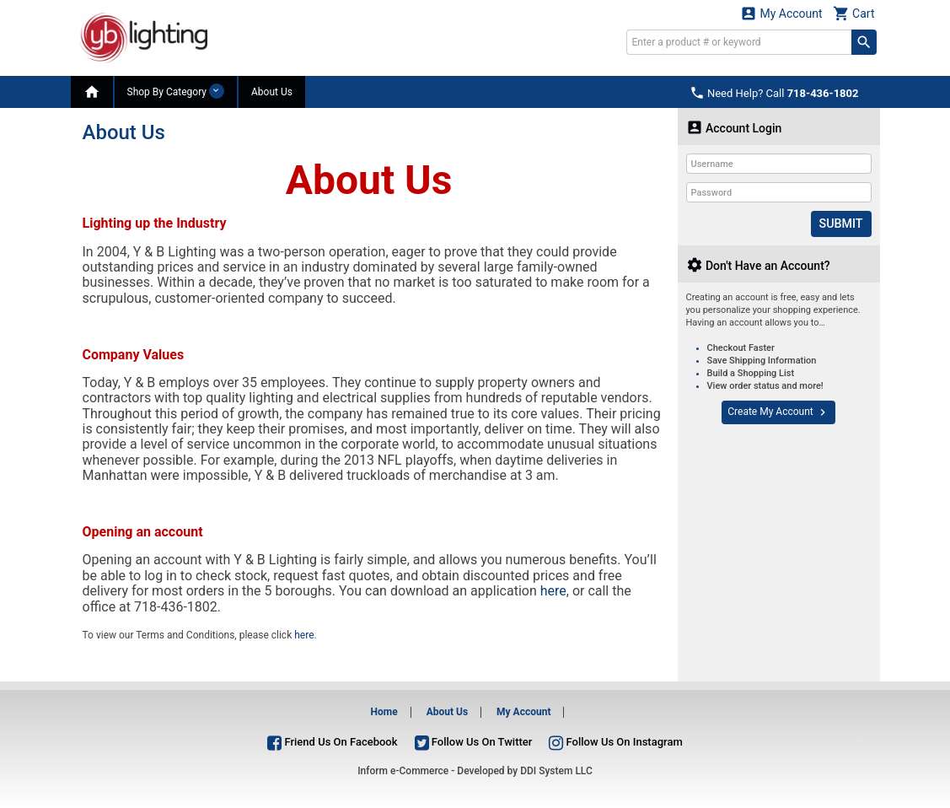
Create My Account (778, 411)
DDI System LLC (556, 771)
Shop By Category (175, 91)
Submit (840, 223)
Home (384, 712)
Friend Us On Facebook (332, 741)
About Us (272, 92)
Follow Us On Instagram (615, 741)
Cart (854, 13)
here (553, 591)
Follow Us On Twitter (474, 741)
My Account (781, 13)
